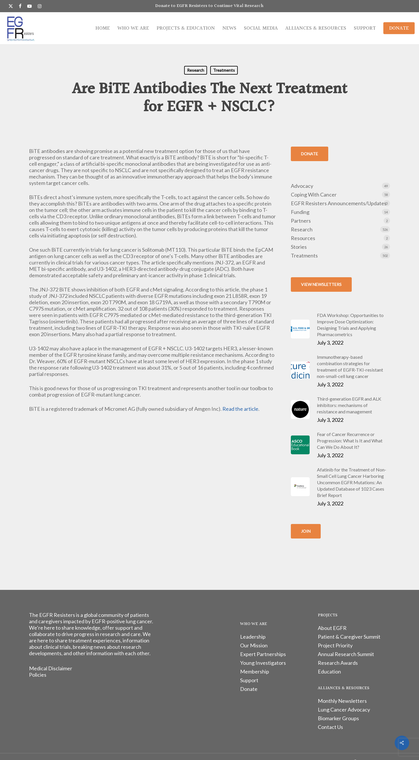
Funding (300, 212)
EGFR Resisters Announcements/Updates (339, 203)
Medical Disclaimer (50, 668)
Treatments (224, 70)
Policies (37, 674)
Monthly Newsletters (342, 701)
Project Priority (335, 645)
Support (249, 680)
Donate (248, 689)
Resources (303, 238)
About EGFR (332, 628)
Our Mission (254, 645)
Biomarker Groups (338, 718)
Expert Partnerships (263, 654)
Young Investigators (263, 663)
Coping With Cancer (314, 194)
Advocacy (302, 186)
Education (329, 671)
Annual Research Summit (346, 654)
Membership (254, 671)
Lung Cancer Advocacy (344, 709)
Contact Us (330, 727)
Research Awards (338, 663)
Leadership (253, 636)
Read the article (240, 409)
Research (195, 70)
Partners (301, 220)
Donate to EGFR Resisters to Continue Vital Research (209, 6)
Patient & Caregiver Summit (349, 636)
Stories (299, 247)
